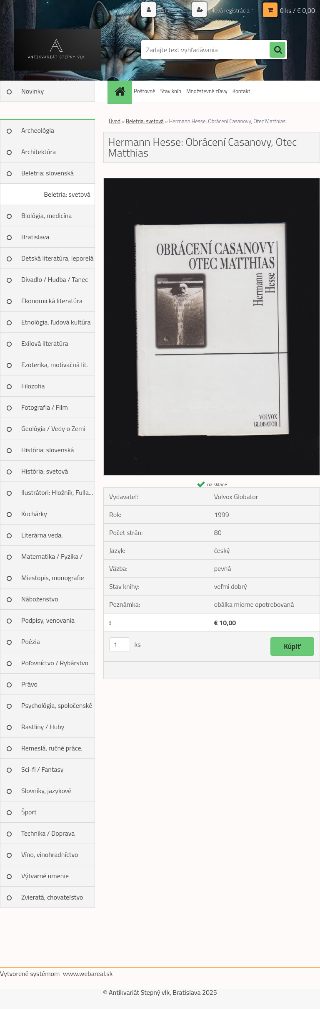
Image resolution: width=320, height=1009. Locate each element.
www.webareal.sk (88, 973)
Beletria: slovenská (47, 173)
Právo (29, 684)
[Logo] (57, 50)
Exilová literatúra (44, 343)
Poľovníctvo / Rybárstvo (54, 663)
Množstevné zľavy (207, 91)
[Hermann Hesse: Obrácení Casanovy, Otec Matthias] (212, 182)
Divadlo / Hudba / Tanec (54, 279)
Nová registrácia (229, 10)
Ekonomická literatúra (51, 301)
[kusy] (119, 644)
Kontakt (241, 91)
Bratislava (35, 237)
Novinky (32, 91)
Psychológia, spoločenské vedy (56, 708)
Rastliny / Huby (42, 727)
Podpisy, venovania (48, 620)
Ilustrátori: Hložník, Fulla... (57, 492)
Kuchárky (34, 514)
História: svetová (44, 471)
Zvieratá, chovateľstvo (52, 897)
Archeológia (37, 130)
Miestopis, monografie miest (52, 580)
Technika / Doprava (48, 833)
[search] (277, 50)
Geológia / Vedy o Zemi (53, 428)
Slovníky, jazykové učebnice (46, 793)
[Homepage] (121, 91)
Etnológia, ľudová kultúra (56, 322)
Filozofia (33, 386)
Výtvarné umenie (45, 876)
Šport (29, 812)
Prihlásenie (173, 10)
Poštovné (144, 91)
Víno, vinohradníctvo (49, 854)
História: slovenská (47, 450)
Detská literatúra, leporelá (57, 258)
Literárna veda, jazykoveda (42, 538)
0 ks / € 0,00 (297, 10)
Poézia (30, 641)
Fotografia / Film (44, 407)
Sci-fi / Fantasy (42, 769)
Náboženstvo (39, 599)
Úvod (114, 121)
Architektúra (38, 152)
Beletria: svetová (67, 194)
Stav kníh (170, 91)
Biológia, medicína (46, 215)
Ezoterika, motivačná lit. (54, 365)
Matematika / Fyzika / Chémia (51, 559)
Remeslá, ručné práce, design (51, 751)
